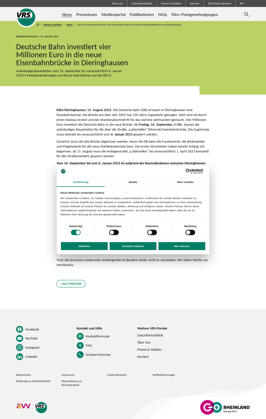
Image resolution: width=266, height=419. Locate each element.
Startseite (38, 24)
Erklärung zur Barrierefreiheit (33, 381)
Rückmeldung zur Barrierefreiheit (72, 383)
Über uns (117, 3)
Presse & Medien (171, 3)
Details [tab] (133, 182)
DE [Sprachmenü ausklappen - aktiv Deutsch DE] (241, 3)
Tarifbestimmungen (163, 375)
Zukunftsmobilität (142, 3)
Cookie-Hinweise (117, 375)
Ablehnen (84, 246)
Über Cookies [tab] (185, 182)
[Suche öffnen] (246, 14)
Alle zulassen (182, 246)
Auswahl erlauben (133, 246)
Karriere (194, 3)
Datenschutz (23, 375)
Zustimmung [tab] (80, 182)
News (69, 24)
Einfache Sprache (219, 3)
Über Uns (143, 342)
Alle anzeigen (71, 284)
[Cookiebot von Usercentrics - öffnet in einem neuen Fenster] (191, 171)
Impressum (68, 375)
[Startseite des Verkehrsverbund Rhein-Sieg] (26, 17)
